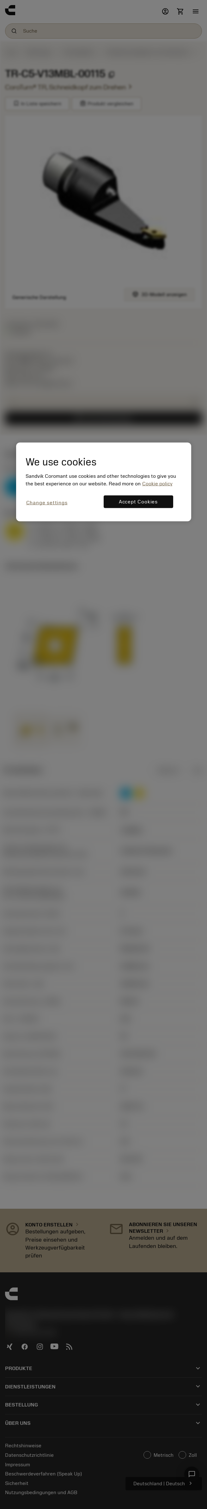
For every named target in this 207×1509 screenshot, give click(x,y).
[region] (103, 481)
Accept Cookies (138, 502)
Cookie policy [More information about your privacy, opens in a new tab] (157, 484)
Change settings (47, 503)
